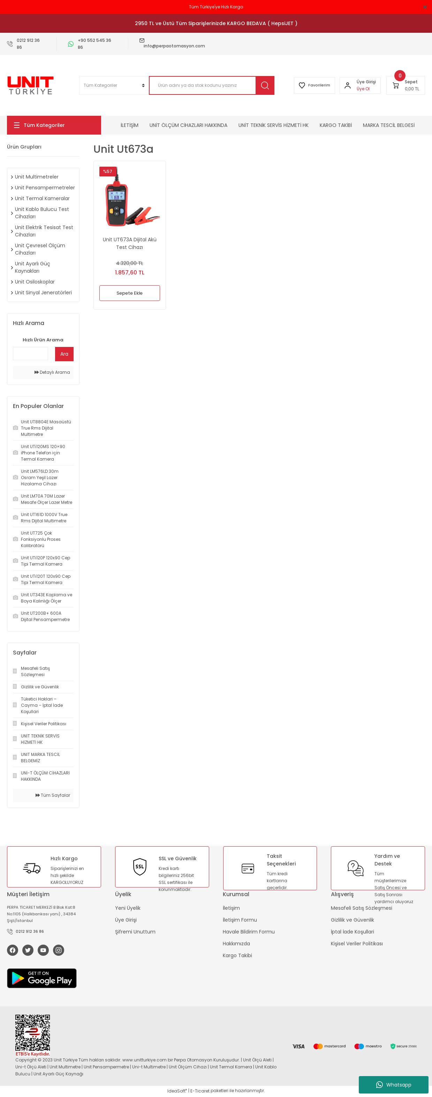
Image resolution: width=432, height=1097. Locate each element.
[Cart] (405, 85)
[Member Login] (346, 85)
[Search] (208, 85)
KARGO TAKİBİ (336, 125)
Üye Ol (362, 89)
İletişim (231, 908)
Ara (64, 353)
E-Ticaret (200, 1092)
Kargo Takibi (237, 955)
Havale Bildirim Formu (249, 931)
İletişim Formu (240, 919)
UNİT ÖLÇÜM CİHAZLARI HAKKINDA (188, 125)
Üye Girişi (126, 919)
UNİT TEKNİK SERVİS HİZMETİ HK (273, 125)
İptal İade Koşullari (352, 931)
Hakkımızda (236, 943)
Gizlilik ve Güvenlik (352, 919)
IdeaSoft (177, 1092)
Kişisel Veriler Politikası (357, 943)
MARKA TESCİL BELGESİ (389, 125)
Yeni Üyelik (128, 908)
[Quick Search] (30, 353)
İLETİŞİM (129, 125)
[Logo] (30, 85)
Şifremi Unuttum (135, 931)
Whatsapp (393, 1085)
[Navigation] (54, 125)
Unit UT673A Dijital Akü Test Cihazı (130, 243)
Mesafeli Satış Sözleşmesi (361, 908)
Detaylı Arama (52, 372)
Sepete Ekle (129, 292)
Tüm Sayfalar (53, 795)
